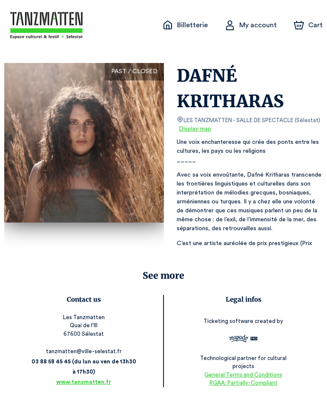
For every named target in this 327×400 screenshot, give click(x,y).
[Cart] (309, 25)
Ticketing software (229, 324)
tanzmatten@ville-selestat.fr (83, 351)
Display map (195, 129)
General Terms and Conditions (243, 374)
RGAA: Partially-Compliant (243, 383)
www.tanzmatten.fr (83, 382)
